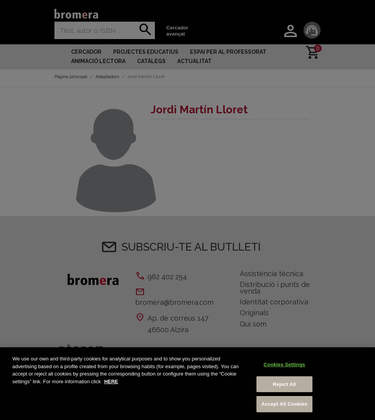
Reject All (284, 384)
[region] (187, 383)
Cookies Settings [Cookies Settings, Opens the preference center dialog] (284, 364)
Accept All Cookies (284, 404)
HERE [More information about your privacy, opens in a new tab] (111, 381)
